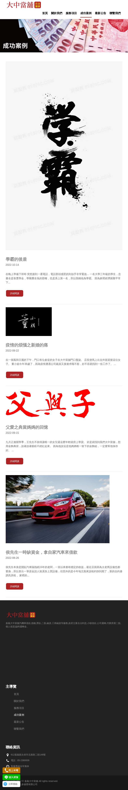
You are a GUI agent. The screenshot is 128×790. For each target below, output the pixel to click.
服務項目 (71, 13)
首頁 (45, 13)
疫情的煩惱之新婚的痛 (27, 345)
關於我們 (56, 13)
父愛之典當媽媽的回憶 (27, 427)
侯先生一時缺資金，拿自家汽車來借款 (41, 552)
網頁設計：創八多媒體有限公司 (21, 784)
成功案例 (86, 13)
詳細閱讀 (14, 293)
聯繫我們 (115, 13)
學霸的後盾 (16, 259)
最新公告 (100, 13)
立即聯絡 (13, 784)
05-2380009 (23, 760)
